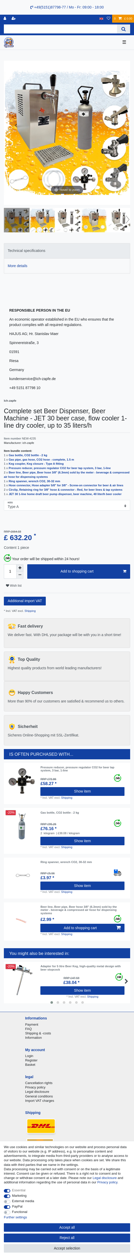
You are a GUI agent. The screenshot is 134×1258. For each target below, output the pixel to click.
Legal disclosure (37, 1092)
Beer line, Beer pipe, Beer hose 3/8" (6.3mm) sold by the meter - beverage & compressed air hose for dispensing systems (78, 910)
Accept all (67, 1227)
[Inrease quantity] (19, 567)
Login (29, 1056)
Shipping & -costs (38, 1033)
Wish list (14, 585)
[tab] (67, 250)
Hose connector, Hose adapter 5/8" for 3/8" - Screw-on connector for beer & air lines (66, 485)
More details (17, 266)
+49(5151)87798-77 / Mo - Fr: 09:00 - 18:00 (67, 7)
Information (33, 1038)
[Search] (123, 28)
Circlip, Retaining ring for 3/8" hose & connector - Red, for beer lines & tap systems (65, 489)
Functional (20, 1212)
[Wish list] (108, 19)
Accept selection (67, 1248)
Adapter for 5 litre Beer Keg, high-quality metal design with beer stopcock (80, 968)
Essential (19, 1190)
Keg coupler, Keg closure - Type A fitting (36, 463)
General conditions (39, 1096)
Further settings (15, 1217)
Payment (31, 1024)
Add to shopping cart (93, 571)
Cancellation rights (38, 1083)
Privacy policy (35, 1087)
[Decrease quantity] (19, 575)
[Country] (101, 19)
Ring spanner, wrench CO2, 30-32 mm (34, 481)
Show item (82, 791)
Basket (30, 1065)
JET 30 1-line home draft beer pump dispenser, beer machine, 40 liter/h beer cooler (65, 494)
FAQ (28, 1029)
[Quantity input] (10, 571)
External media (23, 1201)
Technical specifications (26, 251)
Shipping (30, 610)
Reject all (67, 1238)
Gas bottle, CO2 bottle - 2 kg (28, 455)
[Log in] (5, 19)
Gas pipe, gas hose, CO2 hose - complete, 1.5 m (41, 459)
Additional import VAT (25, 601)
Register (31, 1060)
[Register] (14, 19)
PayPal (17, 1206)
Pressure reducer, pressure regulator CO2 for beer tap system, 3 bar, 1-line (60, 468)
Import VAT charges (39, 1101)
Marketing (19, 1196)
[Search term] (60, 28)
